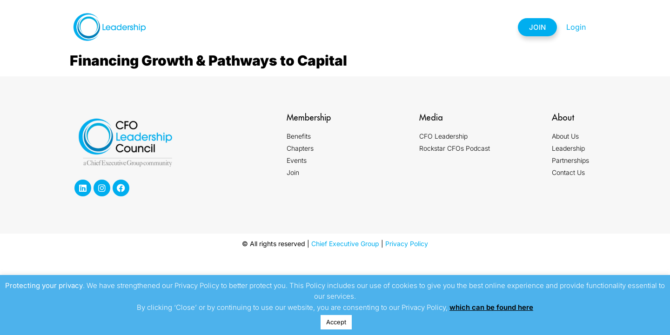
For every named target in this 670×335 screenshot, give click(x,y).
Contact (481, 27)
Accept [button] (336, 322)
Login (576, 27)
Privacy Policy (406, 244)
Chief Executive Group (345, 244)
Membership (255, 27)
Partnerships (421, 27)
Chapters (312, 27)
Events (363, 27)
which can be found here (491, 307)
